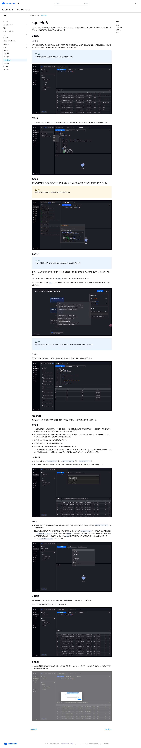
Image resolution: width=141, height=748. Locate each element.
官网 (135, 4)
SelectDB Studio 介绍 (9, 41)
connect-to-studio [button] (8, 25)
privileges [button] (6, 44)
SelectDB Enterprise (24, 10)
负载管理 (6, 63)
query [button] (4, 47)
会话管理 (6, 57)
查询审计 (6, 50)
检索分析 (6, 53)
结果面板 (118, 30)
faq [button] (4, 34)
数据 (4, 28)
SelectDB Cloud (7, 10)
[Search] (71, 3)
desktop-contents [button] (8, 31)
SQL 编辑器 (119, 27)
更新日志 (5, 66)
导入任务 (5, 38)
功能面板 (118, 25)
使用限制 (118, 32)
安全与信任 (6, 70)
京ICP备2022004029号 (67, 744)
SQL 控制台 (7, 60)
